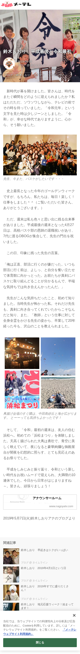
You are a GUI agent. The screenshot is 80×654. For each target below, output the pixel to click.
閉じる (40, 642)
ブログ (22, 65)
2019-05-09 (25, 61)
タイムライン (38, 65)
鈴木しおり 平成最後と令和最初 (37, 51)
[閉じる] (74, 615)
